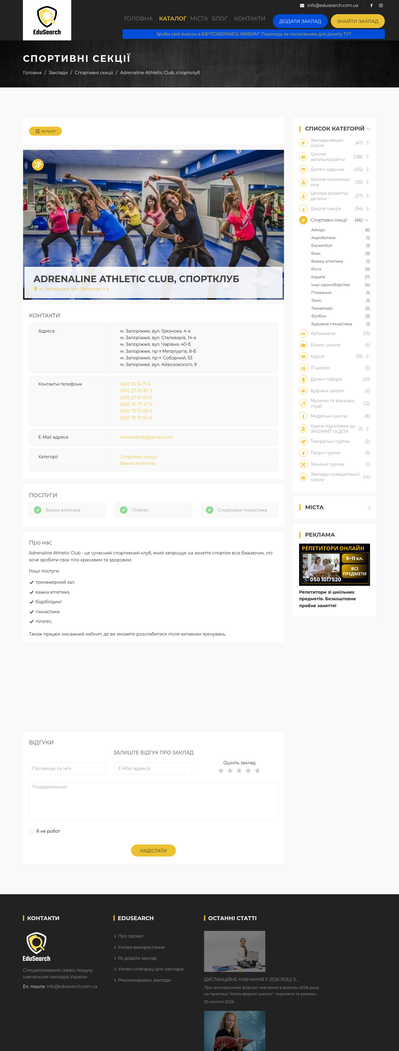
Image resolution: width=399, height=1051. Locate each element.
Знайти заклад (370, 19)
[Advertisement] (153, 710)
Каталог (177, 20)
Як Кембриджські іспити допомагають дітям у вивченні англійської (315, 994)
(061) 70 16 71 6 (135, 392)
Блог (241, 20)
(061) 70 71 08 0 (136, 419)
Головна (139, 20)
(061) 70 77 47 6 (136, 412)
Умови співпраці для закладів (151, 990)
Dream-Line (363, 1042)
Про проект (131, 957)
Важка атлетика (137, 471)
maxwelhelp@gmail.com (146, 445)
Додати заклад (321, 19)
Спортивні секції (138, 465)
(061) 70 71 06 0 (136, 426)
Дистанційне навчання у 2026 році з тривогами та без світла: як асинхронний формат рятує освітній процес (308, 957)
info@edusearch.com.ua (71, 1007)
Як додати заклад (137, 979)
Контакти (276, 20)
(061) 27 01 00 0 (136, 406)
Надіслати (153, 871)
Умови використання (141, 968)
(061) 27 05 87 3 (136, 399)
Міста (211, 20)
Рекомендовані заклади (144, 1000)
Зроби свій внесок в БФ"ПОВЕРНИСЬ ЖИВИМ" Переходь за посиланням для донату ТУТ (260, 33)
